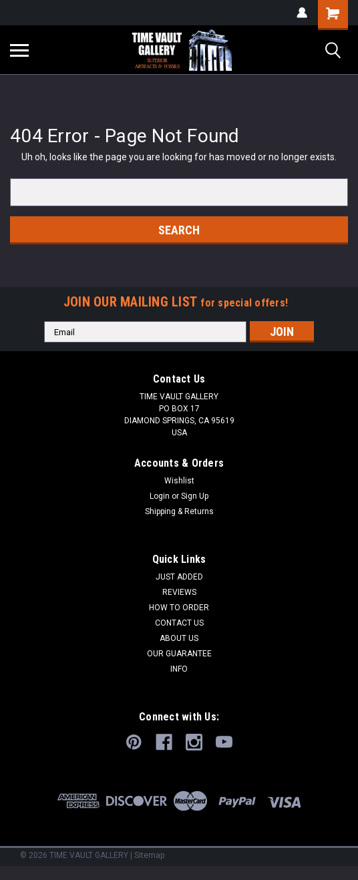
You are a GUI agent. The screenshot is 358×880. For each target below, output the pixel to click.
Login (160, 496)
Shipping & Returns (179, 511)
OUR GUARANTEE (179, 653)
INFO (179, 669)
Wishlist (179, 480)
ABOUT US (179, 638)
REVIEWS (179, 592)
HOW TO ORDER (179, 607)
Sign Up (194, 496)
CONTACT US (179, 623)
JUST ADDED (179, 577)
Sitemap (149, 855)
